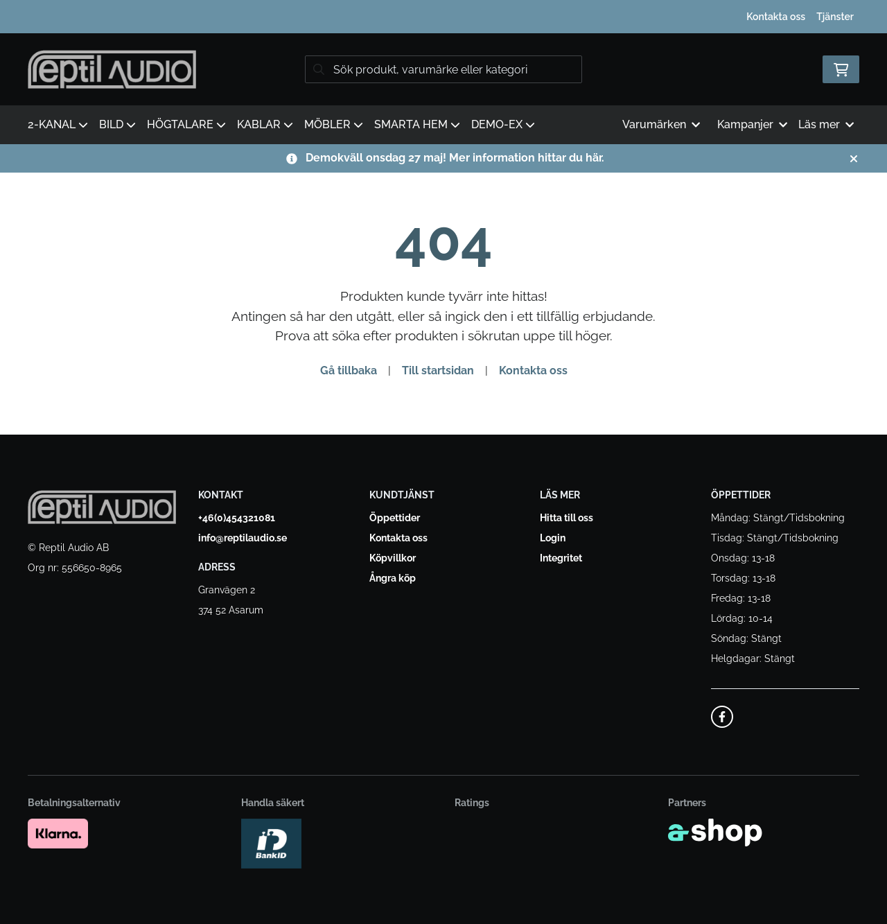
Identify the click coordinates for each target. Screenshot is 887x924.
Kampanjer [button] (752, 124)
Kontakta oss (775, 16)
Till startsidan (438, 370)
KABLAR (265, 124)
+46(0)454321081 (236, 517)
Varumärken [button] (661, 124)
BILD (117, 124)
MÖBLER (333, 124)
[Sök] (443, 69)
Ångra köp (392, 578)
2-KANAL (58, 124)
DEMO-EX (503, 124)
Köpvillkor (392, 558)
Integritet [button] (561, 558)
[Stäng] (853, 158)
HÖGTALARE (186, 124)
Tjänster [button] (835, 16)
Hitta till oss (566, 517)
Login (552, 537)
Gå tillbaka (348, 370)
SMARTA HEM (417, 124)
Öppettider (394, 517)
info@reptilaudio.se (242, 537)
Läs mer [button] (826, 124)
